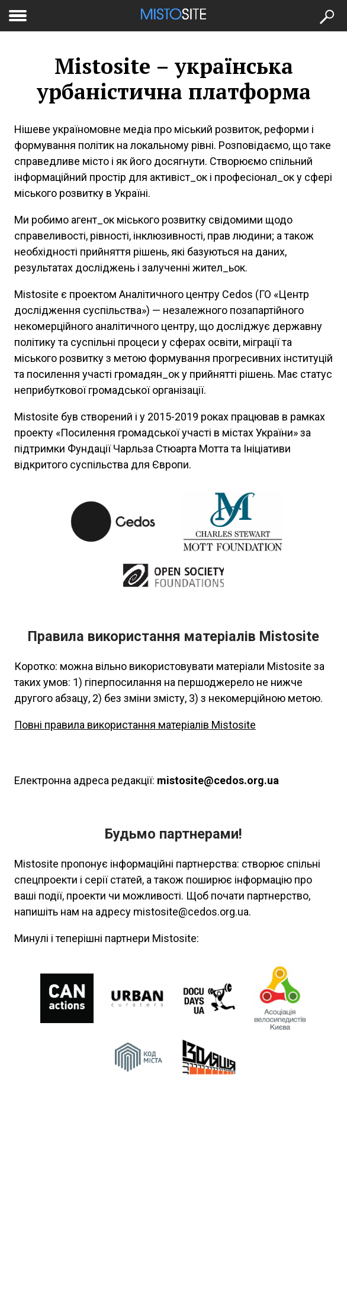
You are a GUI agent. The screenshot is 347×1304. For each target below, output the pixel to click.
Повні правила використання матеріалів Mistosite (135, 725)
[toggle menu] (17, 13)
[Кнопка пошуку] (326, 15)
